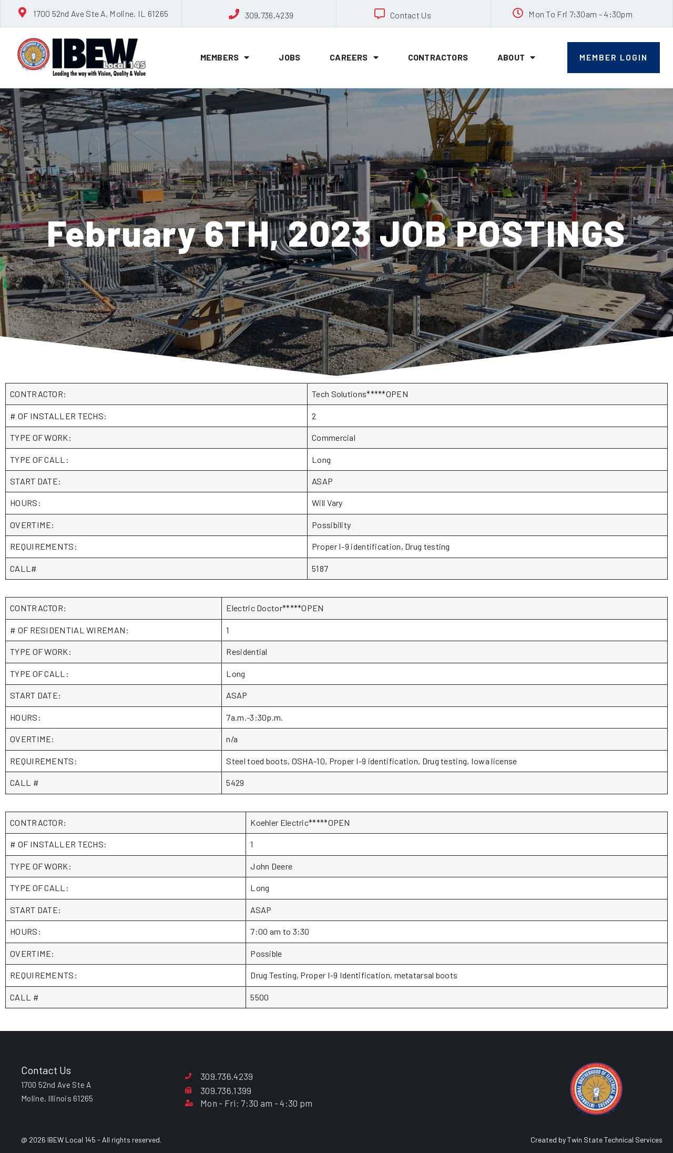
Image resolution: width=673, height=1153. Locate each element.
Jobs (289, 57)
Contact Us (410, 15)
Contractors (438, 57)
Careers (354, 57)
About (516, 57)
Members (225, 57)
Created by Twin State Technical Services (596, 1139)
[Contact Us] (379, 14)
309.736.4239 (269, 15)
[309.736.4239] (234, 14)
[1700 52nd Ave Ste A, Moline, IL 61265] (22, 12)
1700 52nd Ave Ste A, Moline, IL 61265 (100, 13)
